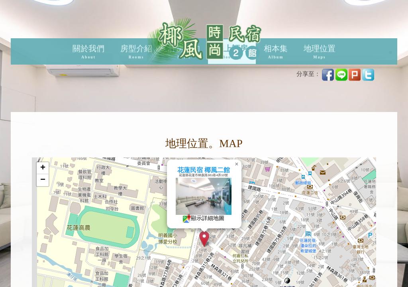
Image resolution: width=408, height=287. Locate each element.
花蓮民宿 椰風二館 (222, 170)
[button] (223, 239)
